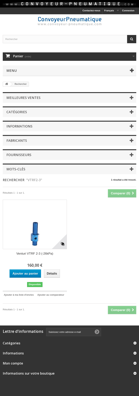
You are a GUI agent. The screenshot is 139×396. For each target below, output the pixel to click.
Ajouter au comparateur (50, 294)
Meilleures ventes (23, 97)
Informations (19, 126)
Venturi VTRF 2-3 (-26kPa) (34, 253)
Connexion (128, 10)
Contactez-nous (91, 10)
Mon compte (13, 363)
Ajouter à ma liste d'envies (19, 294)
